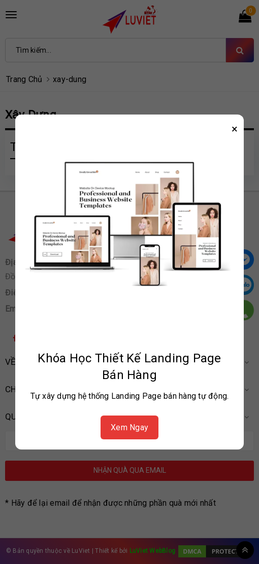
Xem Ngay (129, 427)
